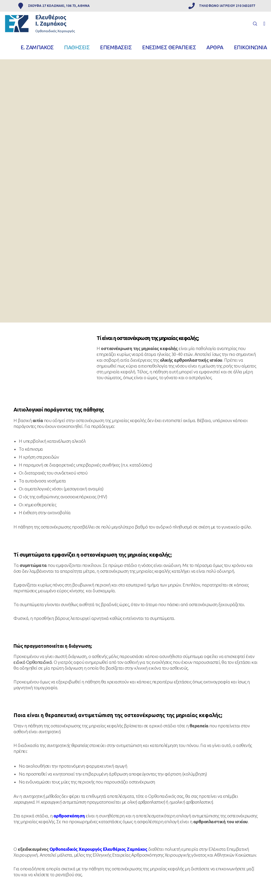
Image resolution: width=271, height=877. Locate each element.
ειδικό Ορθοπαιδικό (32, 662)
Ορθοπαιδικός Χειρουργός (75, 849)
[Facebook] (262, 23)
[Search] (253, 23)
